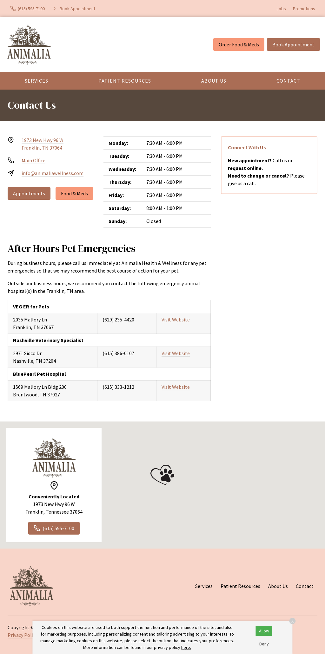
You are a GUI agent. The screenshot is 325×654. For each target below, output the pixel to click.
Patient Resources (124, 81)
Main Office (33, 160)
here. (186, 647)
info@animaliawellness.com (52, 173)
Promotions (304, 8)
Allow (264, 631)
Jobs (281, 8)
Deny (264, 644)
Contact (288, 81)
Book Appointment (293, 44)
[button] (162, 475)
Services (36, 81)
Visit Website (176, 319)
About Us (213, 81)
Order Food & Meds (239, 44)
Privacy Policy (22, 635)
